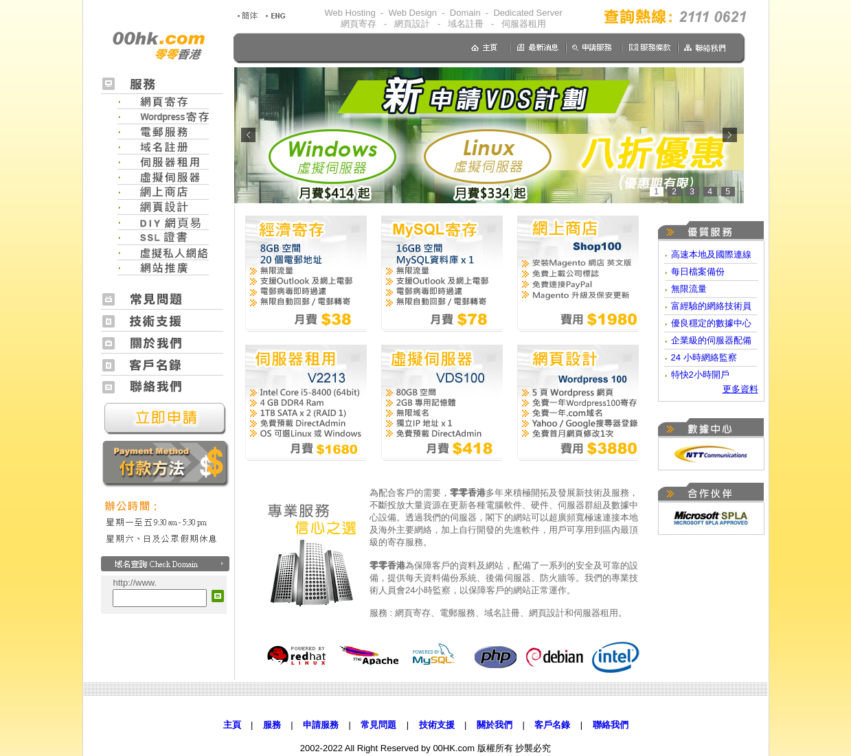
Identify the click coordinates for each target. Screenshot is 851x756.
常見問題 (378, 725)
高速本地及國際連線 (711, 254)
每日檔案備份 (698, 271)
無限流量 (689, 289)
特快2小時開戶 (700, 374)
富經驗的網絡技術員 (711, 306)
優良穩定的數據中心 (711, 323)
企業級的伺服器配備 (711, 340)
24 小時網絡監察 (704, 357)
